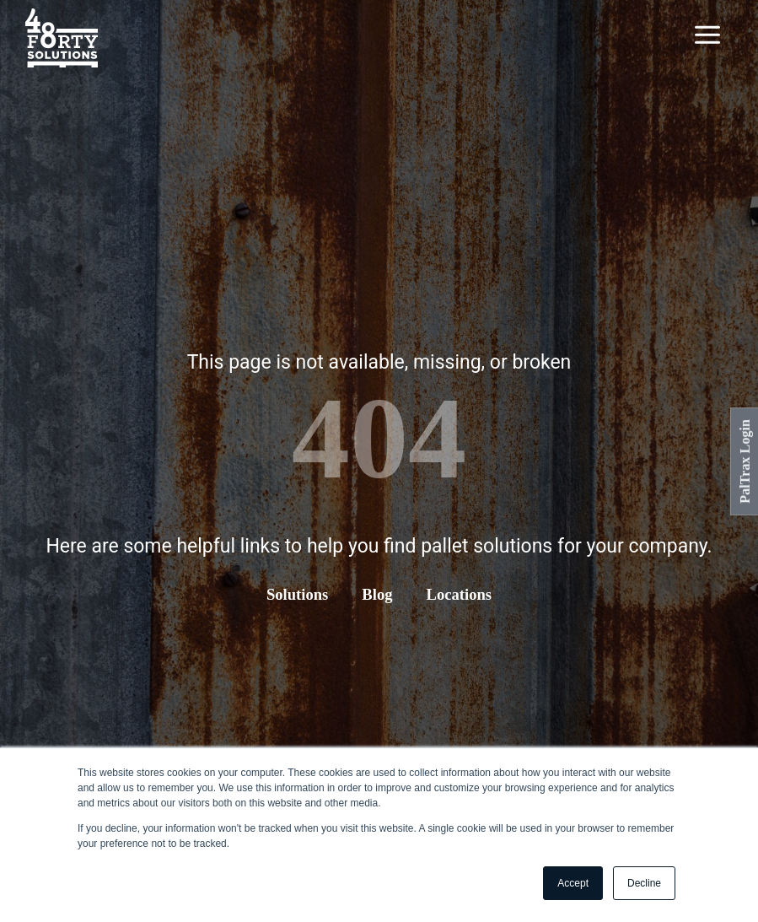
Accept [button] (573, 883)
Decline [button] (644, 883)
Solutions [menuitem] (296, 593)
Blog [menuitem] (377, 593)
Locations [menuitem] (460, 593)
